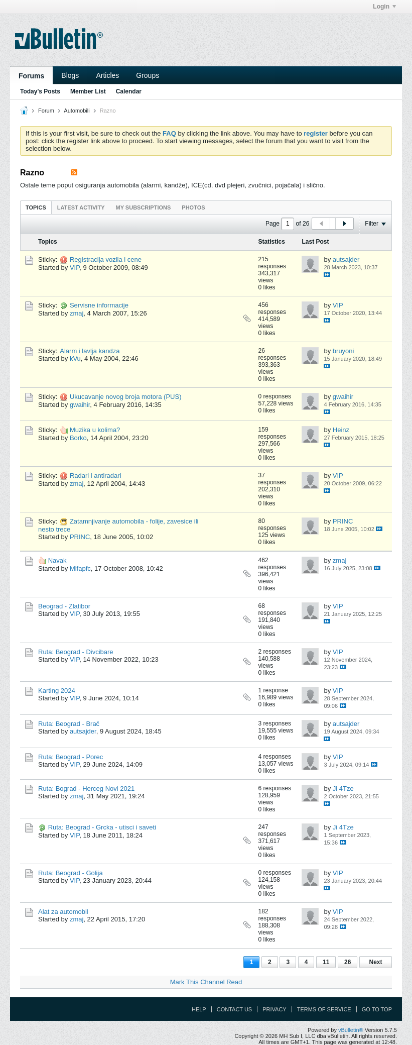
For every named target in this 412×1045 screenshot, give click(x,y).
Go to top (377, 1009)
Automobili (76, 111)
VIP (74, 267)
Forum (46, 111)
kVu (75, 358)
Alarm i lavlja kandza (89, 351)
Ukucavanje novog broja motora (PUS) (126, 396)
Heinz (341, 430)
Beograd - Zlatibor (64, 606)
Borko (78, 438)
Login (384, 6)
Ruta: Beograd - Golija (70, 873)
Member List (88, 91)
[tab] (36, 207)
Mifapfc (80, 568)
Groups (147, 75)
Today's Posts (40, 91)
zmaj (76, 313)
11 (326, 962)
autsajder (346, 259)
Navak (57, 560)
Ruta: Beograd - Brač (68, 723)
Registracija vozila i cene (106, 259)
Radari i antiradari (95, 475)
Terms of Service (324, 1009)
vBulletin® (350, 1030)
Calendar (129, 91)
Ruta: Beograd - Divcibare (75, 652)
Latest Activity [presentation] (81, 207)
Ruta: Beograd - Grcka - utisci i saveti (102, 827)
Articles (107, 75)
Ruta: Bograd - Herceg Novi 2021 (86, 788)
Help (199, 1009)
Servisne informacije (99, 305)
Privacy (274, 1009)
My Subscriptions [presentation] (143, 207)
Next (375, 962)
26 (347, 962)
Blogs (70, 75)
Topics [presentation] (36, 207)
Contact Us (234, 1009)
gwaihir (80, 404)
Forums (31, 76)
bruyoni (343, 351)
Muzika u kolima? (95, 430)
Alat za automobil (63, 911)
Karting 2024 (56, 690)
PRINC (80, 537)
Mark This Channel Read (206, 982)
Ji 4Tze (343, 788)
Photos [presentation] (193, 207)
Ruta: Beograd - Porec (70, 757)
